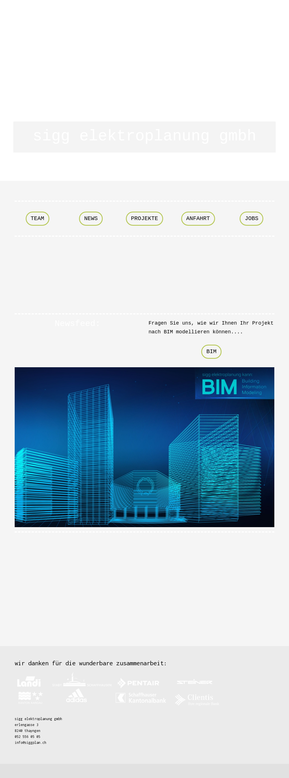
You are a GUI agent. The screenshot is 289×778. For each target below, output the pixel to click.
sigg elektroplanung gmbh (144, 136)
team (37, 218)
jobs (251, 218)
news (91, 218)
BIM (211, 351)
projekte (144, 218)
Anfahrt (198, 218)
